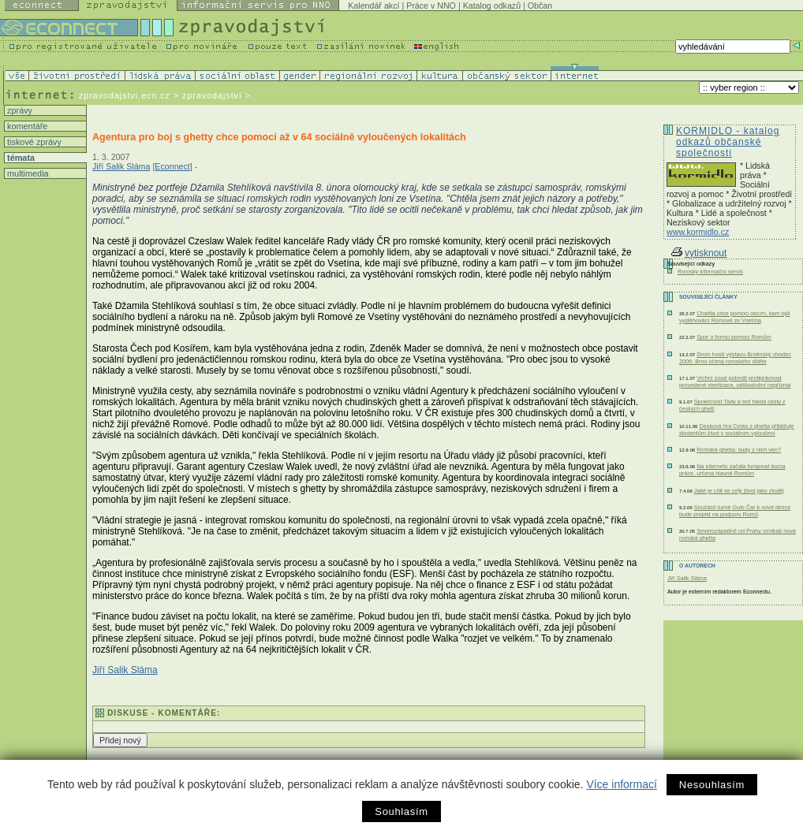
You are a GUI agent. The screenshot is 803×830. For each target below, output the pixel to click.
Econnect (172, 166)
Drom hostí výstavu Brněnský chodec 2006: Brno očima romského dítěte (735, 358)
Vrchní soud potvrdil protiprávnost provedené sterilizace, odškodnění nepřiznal (734, 381)
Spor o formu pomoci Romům (734, 337)
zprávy (18, 110)
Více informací (621, 784)
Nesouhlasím (712, 785)
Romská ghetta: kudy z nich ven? (739, 449)
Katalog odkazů (492, 5)
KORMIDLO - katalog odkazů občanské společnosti (727, 141)
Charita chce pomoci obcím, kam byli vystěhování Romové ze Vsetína (734, 317)
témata (20, 157)
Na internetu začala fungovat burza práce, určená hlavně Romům (732, 470)
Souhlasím (401, 811)
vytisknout (698, 253)
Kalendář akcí (373, 5)
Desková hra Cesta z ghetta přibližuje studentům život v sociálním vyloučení (736, 429)
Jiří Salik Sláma (121, 166)
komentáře (26, 126)
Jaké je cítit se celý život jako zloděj (739, 490)
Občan (540, 5)
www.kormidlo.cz (698, 231)
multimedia (27, 173)
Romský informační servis (710, 271)
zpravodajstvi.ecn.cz (124, 95)
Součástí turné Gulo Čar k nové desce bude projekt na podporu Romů (734, 511)
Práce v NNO (431, 5)
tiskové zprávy (33, 142)
